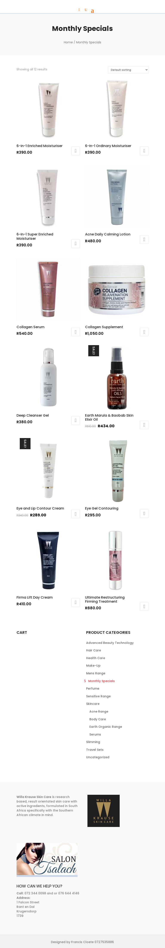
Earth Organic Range (105, 727)
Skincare (92, 704)
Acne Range (98, 711)
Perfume (92, 688)
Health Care (95, 658)
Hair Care (93, 650)
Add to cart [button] (75, 151)
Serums (95, 734)
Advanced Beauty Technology (110, 643)
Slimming (93, 742)
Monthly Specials (101, 681)
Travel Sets (95, 750)
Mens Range (95, 673)
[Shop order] (128, 70)
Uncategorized (97, 757)
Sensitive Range (98, 696)
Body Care (97, 719)
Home (68, 42)
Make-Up (93, 665)
